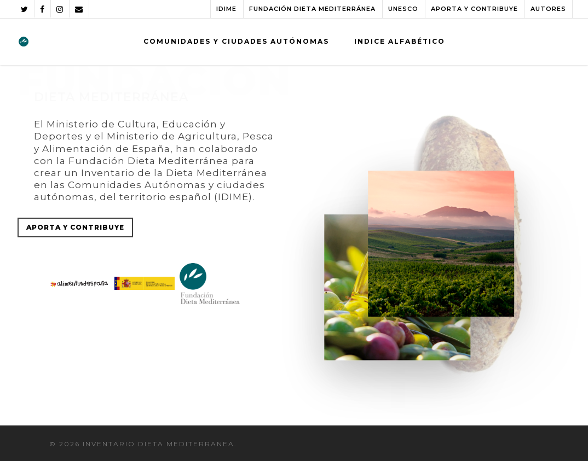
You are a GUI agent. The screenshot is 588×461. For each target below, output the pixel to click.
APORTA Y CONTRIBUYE (474, 9)
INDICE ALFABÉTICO (399, 41)
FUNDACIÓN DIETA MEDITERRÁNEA (312, 9)
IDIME (226, 9)
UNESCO (403, 9)
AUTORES (548, 9)
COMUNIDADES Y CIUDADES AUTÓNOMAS (236, 41)
